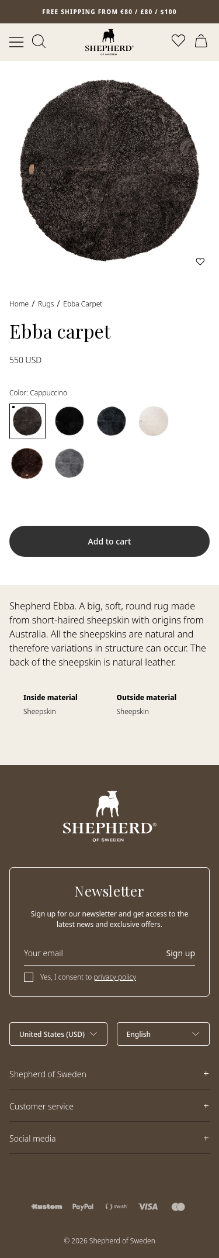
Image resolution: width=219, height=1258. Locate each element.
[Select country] (58, 1034)
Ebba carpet (82, 304)
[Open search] (39, 42)
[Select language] (163, 1034)
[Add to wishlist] (200, 261)
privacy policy (115, 977)
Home (19, 304)
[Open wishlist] (179, 42)
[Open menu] (16, 42)
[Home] (109, 42)
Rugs (46, 304)
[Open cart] (202, 42)
